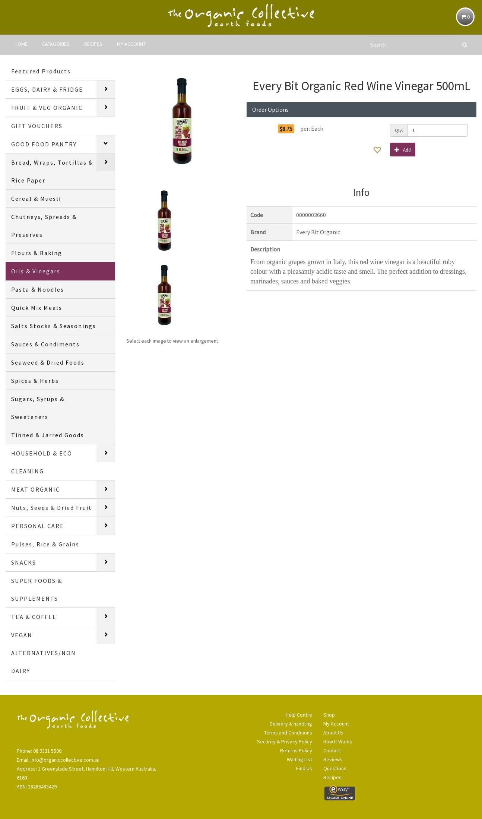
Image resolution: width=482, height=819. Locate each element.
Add (402, 149)
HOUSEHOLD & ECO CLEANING (41, 462)
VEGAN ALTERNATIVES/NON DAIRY (43, 652)
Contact (332, 750)
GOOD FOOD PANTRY (44, 144)
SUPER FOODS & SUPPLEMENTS (36, 589)
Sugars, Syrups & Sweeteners (37, 407)
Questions (334, 768)
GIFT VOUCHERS (37, 126)
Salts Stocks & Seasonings (53, 326)
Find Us (304, 768)
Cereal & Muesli (36, 198)
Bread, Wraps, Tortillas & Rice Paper (52, 171)
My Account (336, 723)
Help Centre (299, 714)
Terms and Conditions (288, 732)
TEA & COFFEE (34, 616)
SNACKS (23, 562)
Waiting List (299, 759)
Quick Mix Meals (36, 307)
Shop (329, 714)
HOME (21, 44)
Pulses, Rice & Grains (45, 544)
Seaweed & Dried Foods (48, 362)
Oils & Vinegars (35, 271)
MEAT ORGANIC (35, 489)
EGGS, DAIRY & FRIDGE (47, 89)
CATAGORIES (56, 44)
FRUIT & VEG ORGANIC (47, 107)
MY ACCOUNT (131, 44)
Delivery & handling (291, 723)
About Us (333, 732)
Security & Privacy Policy (284, 741)
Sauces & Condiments (45, 344)
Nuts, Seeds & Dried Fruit (51, 507)
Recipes (332, 777)
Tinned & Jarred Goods (47, 435)
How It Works (337, 741)
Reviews (332, 759)
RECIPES (93, 44)
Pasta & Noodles (37, 289)
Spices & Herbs (35, 380)
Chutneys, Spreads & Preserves (44, 225)
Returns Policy (296, 750)
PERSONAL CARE (37, 526)
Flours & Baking (36, 253)
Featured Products (41, 71)
